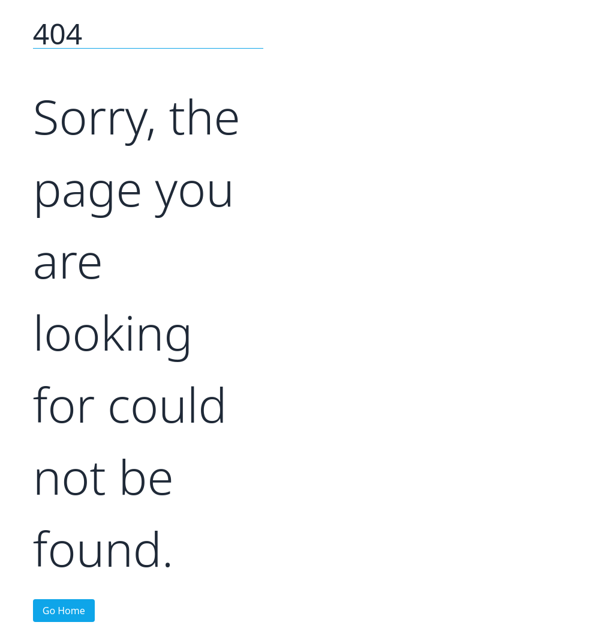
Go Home (64, 610)
